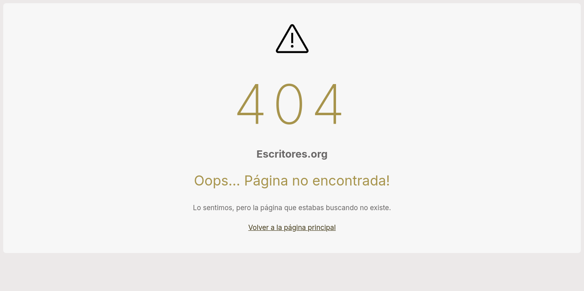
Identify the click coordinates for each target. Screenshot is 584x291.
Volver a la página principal (292, 228)
